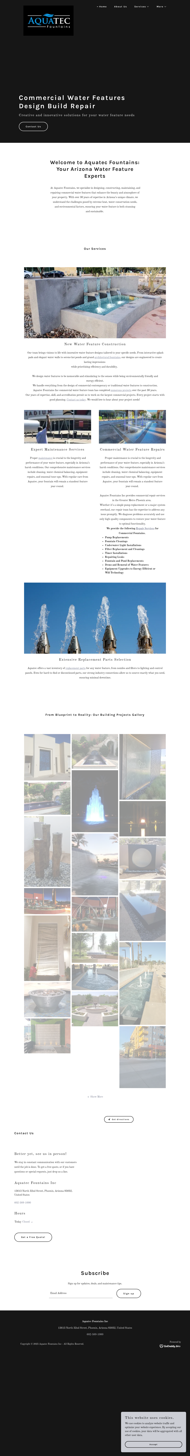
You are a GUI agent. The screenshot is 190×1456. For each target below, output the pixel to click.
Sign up (128, 1293)
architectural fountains (107, 357)
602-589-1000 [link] (22, 1203)
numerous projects (121, 390)
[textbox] (80, 1293)
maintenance (45, 458)
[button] (140, 7)
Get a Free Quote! (33, 1237)
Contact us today (76, 400)
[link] (48, 5)
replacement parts (76, 668)
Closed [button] (26, 1222)
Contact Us (33, 126)
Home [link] (103, 6)
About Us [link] (120, 6)
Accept (153, 1444)
